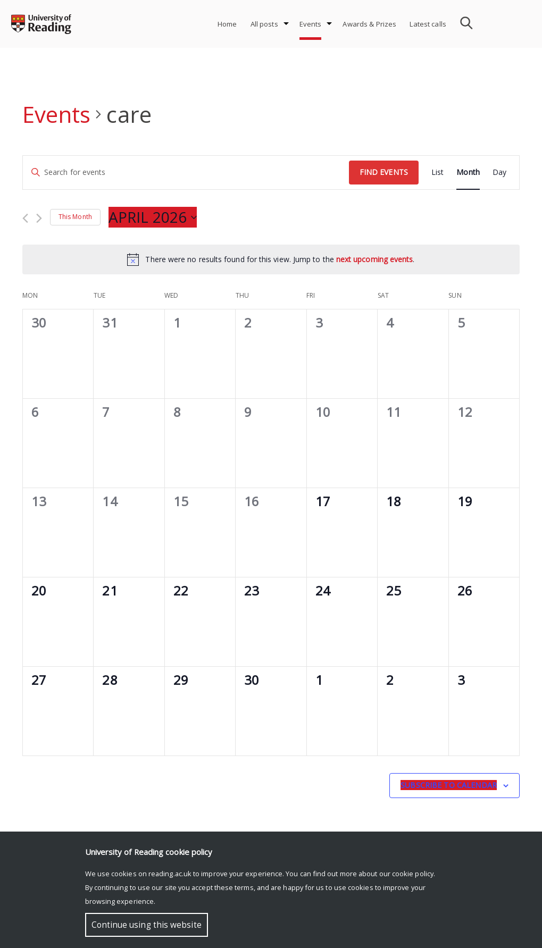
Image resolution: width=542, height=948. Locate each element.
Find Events (384, 172)
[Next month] (39, 218)
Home (227, 24)
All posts (264, 24)
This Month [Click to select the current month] (75, 216)
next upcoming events (374, 259)
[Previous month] (25, 218)
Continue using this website (146, 924)
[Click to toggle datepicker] (153, 217)
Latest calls (428, 24)
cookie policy (412, 873)
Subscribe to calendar (449, 785)
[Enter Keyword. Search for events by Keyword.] (186, 172)
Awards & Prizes (369, 24)
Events (310, 24)
